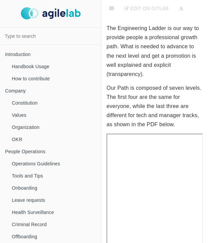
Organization (26, 127)
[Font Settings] (181, 8)
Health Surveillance (33, 212)
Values (19, 115)
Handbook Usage (30, 66)
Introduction (18, 54)
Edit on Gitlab (146, 8)
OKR (17, 139)
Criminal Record (29, 224)
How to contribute (31, 78)
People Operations (25, 151)
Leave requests (28, 200)
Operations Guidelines (36, 163)
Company (15, 90)
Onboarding (24, 188)
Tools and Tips (27, 176)
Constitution (25, 103)
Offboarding (24, 236)
